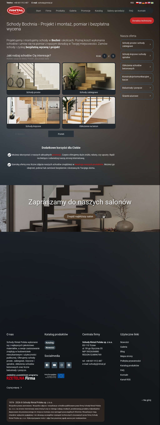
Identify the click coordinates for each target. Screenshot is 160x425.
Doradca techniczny (142, 20)
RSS (132, 3)
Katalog (99, 10)
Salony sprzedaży (115, 10)
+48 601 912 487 (21, 3)
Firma (48, 10)
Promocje (85, 10)
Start (38, 10)
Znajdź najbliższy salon (80, 216)
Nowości (124, 342)
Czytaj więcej (13, 387)
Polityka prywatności (130, 361)
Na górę (146, 400)
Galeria (73, 10)
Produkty (60, 10)
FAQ (131, 10)
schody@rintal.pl (45, 3)
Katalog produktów (129, 365)
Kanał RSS (125, 379)
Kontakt (142, 10)
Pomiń (61, 134)
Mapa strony (126, 356)
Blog (122, 351)
